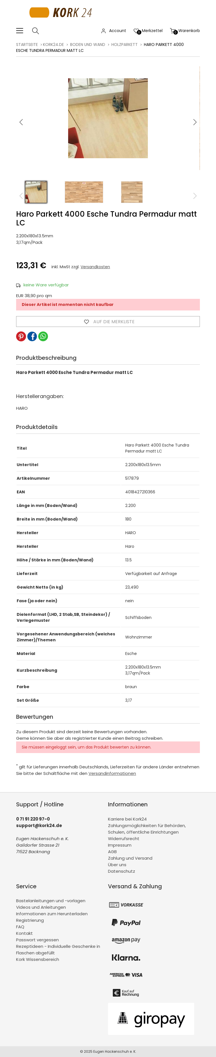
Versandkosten (95, 267)
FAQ (20, 927)
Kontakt (24, 933)
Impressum (119, 845)
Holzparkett (124, 44)
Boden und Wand (87, 44)
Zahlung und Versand (130, 858)
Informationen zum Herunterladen (52, 914)
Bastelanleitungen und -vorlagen (50, 901)
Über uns (117, 865)
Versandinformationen (112, 773)
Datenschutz (121, 871)
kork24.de (53, 44)
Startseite (27, 44)
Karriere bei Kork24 (127, 819)
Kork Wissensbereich (37, 959)
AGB (112, 852)
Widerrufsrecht (123, 839)
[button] (195, 122)
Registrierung (30, 920)
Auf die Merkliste (108, 321)
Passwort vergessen (37, 940)
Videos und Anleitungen (41, 907)
